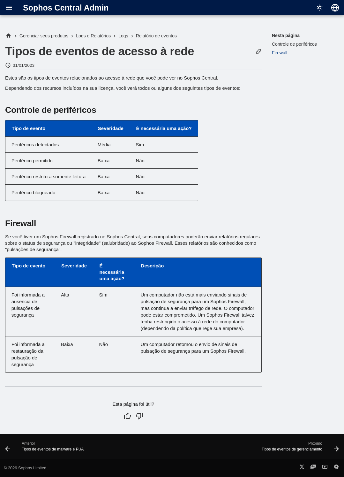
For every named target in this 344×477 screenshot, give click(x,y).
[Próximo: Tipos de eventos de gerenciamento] (298, 449)
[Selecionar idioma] (335, 7)
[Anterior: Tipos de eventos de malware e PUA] (46, 449)
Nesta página (286, 35)
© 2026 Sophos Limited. (26, 467)
